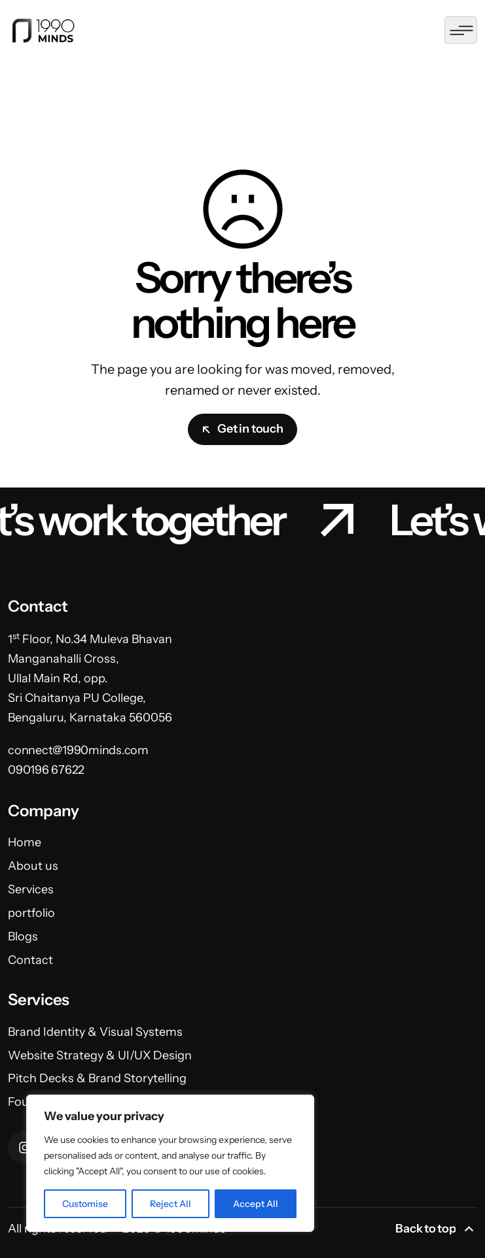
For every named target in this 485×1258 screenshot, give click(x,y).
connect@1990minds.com (78, 750)
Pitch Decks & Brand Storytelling (97, 1078)
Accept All (255, 1204)
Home (24, 842)
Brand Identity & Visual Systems (95, 1032)
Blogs (23, 936)
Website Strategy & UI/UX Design (100, 1055)
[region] (170, 1163)
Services (31, 889)
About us (33, 866)
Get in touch (242, 429)
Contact (30, 960)
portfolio (31, 913)
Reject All (170, 1204)
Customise (85, 1204)
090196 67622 (46, 770)
